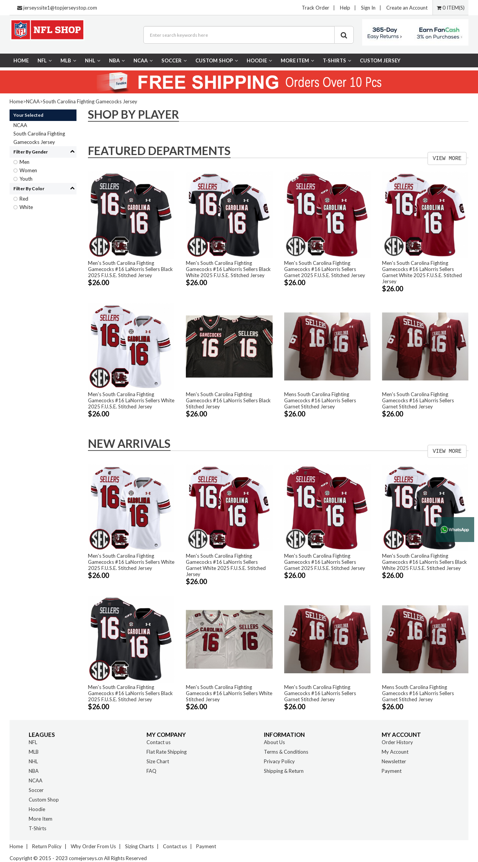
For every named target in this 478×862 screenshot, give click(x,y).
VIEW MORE (447, 158)
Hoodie (259, 60)
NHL (92, 60)
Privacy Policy (279, 761)
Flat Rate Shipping (166, 752)
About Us (274, 742)
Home (21, 60)
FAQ (151, 771)
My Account (395, 752)
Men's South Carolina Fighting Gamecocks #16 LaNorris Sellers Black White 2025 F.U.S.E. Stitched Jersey (228, 269)
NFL (44, 60)
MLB (68, 60)
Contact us (158, 742)
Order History (397, 742)
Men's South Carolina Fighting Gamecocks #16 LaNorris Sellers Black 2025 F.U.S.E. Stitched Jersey (130, 269)
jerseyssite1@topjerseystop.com (60, 8)
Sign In (368, 8)
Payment (392, 771)
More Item (297, 60)
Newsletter (394, 761)
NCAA (143, 60)
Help (345, 8)
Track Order (315, 8)
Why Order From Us (93, 846)
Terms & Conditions (286, 752)
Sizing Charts (139, 846)
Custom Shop (216, 60)
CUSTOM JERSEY (380, 60)
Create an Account (407, 8)
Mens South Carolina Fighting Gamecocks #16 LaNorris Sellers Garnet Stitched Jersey (320, 400)
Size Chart (157, 761)
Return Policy (47, 846)
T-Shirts (337, 60)
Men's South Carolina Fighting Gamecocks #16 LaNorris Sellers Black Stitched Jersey (228, 400)
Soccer (174, 60)
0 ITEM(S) (451, 8)
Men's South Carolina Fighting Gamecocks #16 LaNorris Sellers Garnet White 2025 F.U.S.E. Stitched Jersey (422, 272)
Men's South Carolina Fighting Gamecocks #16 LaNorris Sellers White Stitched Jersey (229, 693)
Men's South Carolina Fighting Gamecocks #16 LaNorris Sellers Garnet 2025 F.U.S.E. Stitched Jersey (324, 269)
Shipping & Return (284, 771)
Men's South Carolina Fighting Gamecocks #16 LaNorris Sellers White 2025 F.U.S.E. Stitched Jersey (131, 400)
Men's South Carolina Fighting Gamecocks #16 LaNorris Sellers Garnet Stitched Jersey (418, 400)
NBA (117, 60)
